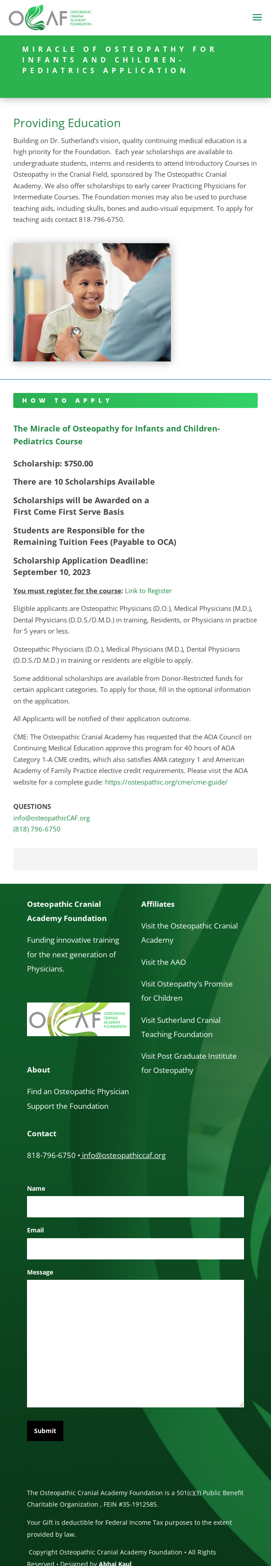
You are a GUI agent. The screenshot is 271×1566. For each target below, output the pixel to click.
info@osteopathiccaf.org (124, 1155)
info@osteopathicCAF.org (51, 817)
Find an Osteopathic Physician (78, 1091)
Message (40, 1272)
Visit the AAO (163, 962)
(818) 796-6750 (37, 828)
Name (36, 1188)
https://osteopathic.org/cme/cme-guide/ (166, 781)
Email (35, 1230)
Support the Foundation (67, 1106)
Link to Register (148, 590)
